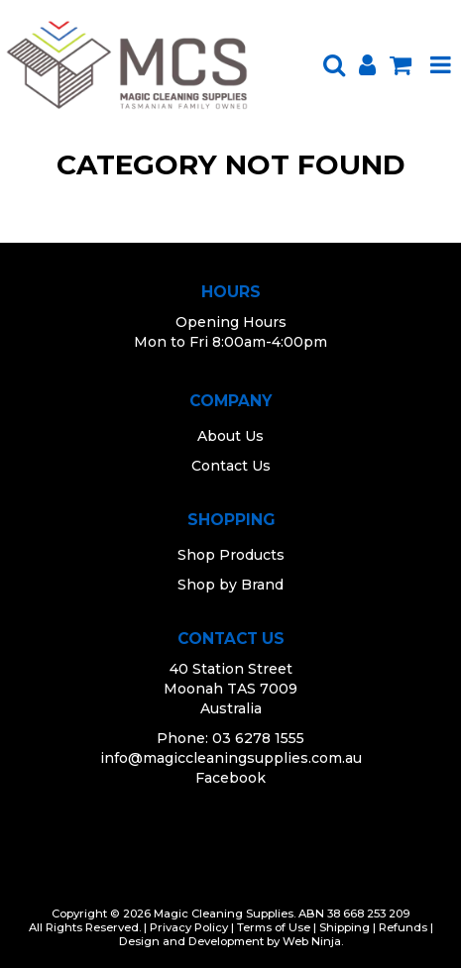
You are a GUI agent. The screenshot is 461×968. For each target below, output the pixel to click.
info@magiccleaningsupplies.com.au (231, 758)
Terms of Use (273, 927)
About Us (230, 436)
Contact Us (231, 466)
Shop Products (231, 555)
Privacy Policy (189, 927)
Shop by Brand (230, 584)
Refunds (403, 927)
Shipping (344, 927)
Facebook (230, 778)
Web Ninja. (313, 941)
